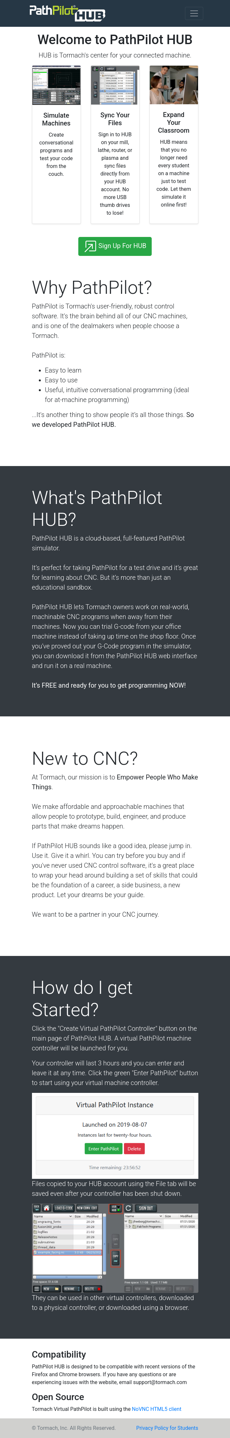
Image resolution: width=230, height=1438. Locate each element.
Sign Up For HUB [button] (115, 246)
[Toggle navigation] (194, 13)
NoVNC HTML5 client (156, 1409)
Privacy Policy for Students (167, 1428)
